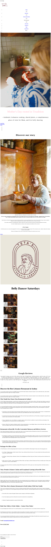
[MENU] (1, 234)
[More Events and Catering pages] (26, 18)
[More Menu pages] (26, 11)
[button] (26, 20)
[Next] (1, 32)
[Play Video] (6, 304)
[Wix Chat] (7, 529)
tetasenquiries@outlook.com (9, 520)
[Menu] (1, 125)
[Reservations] (2, 124)
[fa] (3, 541)
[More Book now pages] (26, 15)
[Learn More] (2, 123)
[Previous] (0, 32)
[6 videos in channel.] (25, 330)
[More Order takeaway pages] (26, 22)
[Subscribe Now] (3, 538)
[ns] (3, 544)
